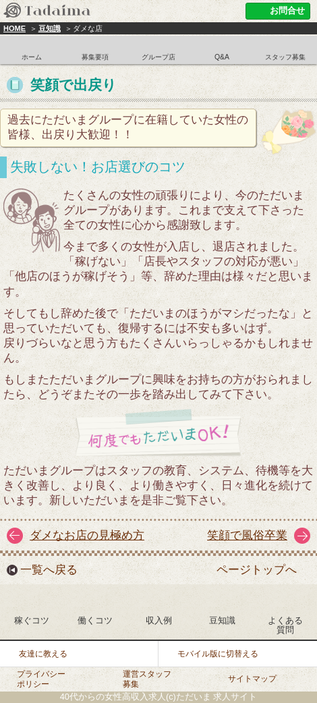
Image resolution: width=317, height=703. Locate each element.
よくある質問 (285, 625)
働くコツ (95, 620)
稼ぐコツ (31, 620)
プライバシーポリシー (41, 679)
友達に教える (43, 653)
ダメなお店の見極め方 (87, 535)
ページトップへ (257, 569)
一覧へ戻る (49, 569)
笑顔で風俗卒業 (247, 535)
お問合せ (287, 10)
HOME (14, 28)
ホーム (32, 57)
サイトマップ (252, 678)
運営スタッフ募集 (147, 679)
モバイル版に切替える (217, 653)
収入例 (159, 620)
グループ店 (158, 57)
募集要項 (95, 57)
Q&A (221, 57)
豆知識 (49, 28)
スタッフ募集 (285, 57)
